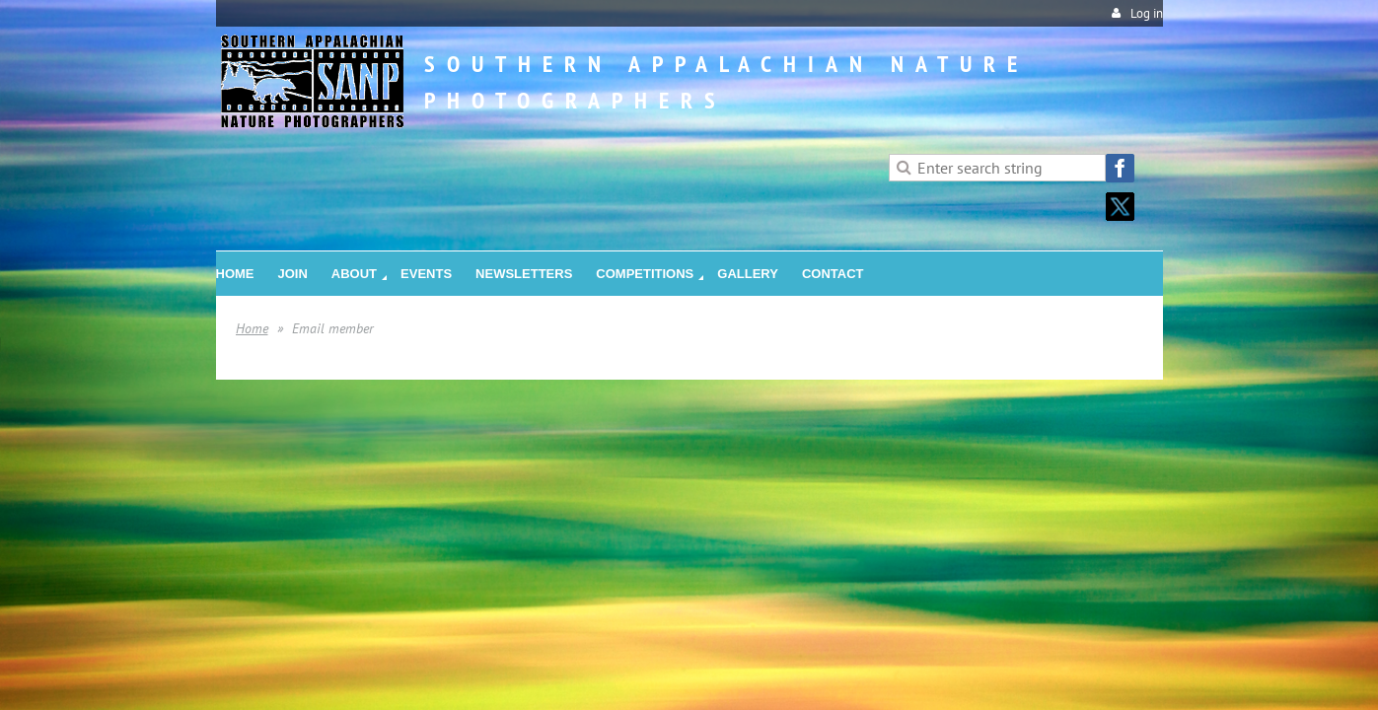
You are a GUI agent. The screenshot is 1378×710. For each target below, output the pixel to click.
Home (252, 328)
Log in (1146, 13)
